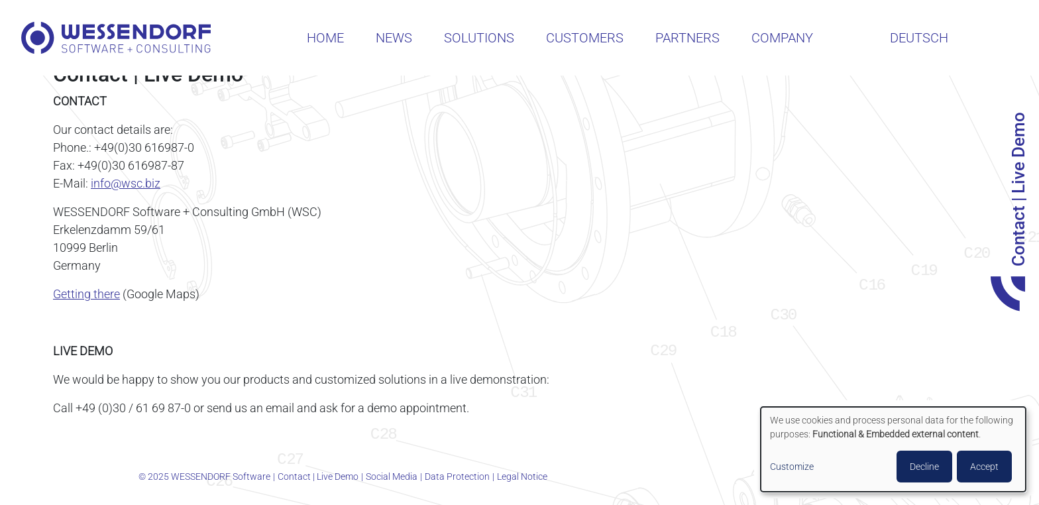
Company (782, 38)
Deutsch (919, 38)
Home (325, 38)
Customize (792, 466)
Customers (585, 38)
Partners (687, 38)
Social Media (391, 476)
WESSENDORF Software (116, 37)
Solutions (479, 38)
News (394, 38)
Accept (984, 466)
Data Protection (457, 476)
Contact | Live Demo (318, 476)
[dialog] (893, 449)
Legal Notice (522, 476)
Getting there (86, 294)
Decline (924, 466)
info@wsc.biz (125, 183)
